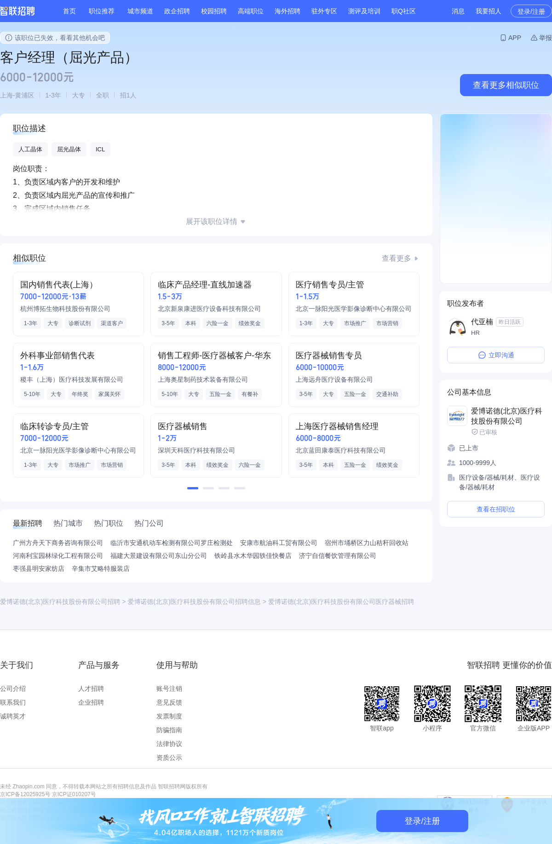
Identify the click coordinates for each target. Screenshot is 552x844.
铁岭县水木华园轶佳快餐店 (253, 555)
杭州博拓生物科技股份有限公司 (65, 308)
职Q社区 (403, 11)
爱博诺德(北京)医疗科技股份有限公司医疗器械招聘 (341, 601)
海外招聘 (287, 11)
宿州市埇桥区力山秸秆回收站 (366, 542)
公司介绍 (13, 688)
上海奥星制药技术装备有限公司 (203, 379)
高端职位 (251, 11)
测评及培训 (364, 11)
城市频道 (140, 11)
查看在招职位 (496, 509)
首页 (69, 11)
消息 (458, 11)
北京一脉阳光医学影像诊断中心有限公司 (354, 308)
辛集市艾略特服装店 (101, 568)
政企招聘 (177, 11)
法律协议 (169, 743)
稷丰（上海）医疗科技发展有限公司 (71, 379)
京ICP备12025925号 (25, 794)
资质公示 (169, 757)
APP (514, 37)
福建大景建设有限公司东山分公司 (158, 555)
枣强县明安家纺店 (38, 568)
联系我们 (13, 702)
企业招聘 (91, 702)
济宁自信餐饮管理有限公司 (337, 555)
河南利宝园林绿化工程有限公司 (58, 555)
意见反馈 (169, 702)
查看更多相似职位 (506, 85)
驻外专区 (324, 11)
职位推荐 (102, 11)
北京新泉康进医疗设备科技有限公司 (209, 308)
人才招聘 (91, 688)
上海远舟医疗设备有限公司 (334, 379)
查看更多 (396, 258)
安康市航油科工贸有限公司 (278, 542)
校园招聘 (214, 11)
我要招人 (488, 11)
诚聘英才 (13, 716)
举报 (545, 37)
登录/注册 (531, 11)
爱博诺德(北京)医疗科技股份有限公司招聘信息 (194, 601)
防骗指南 (169, 730)
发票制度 (169, 716)
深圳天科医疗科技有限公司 (196, 450)
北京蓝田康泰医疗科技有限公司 (341, 450)
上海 (6, 95)
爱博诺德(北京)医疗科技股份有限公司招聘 (60, 601)
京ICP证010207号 (74, 794)
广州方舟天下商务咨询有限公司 (58, 542)
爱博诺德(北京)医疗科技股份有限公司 (506, 416)
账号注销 (169, 688)
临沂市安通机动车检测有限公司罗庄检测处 (171, 542)
